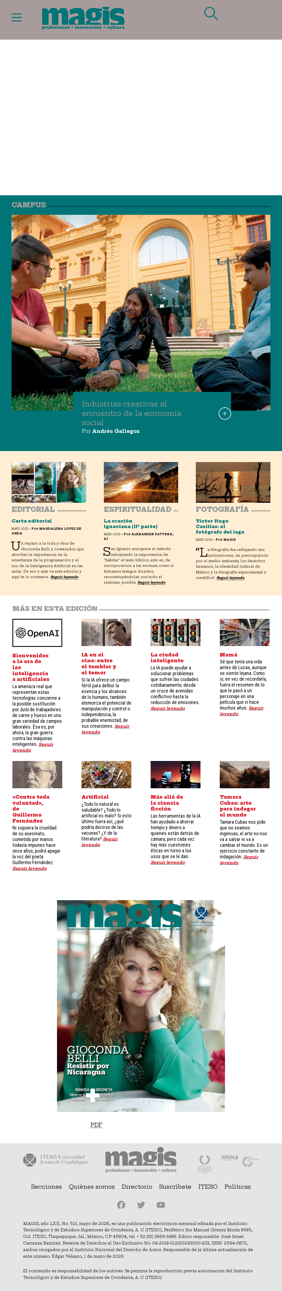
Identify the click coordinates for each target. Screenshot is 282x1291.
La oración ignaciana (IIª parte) (131, 523)
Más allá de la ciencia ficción (167, 803)
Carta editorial (32, 521)
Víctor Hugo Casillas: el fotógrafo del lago (220, 526)
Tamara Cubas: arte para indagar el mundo (238, 806)
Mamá (228, 655)
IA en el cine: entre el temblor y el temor (99, 663)
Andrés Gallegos (116, 431)
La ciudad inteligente (167, 658)
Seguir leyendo (64, 577)
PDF (96, 1124)
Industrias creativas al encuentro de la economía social (131, 413)
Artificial (95, 797)
